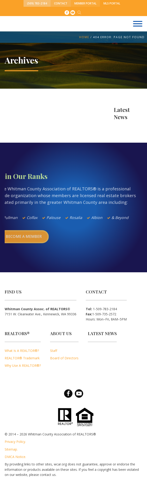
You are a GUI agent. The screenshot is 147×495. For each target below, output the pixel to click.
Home (84, 37)
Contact (60, 3)
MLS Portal (111, 3)
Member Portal (85, 3)
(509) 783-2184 (37, 3)
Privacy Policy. (15, 441)
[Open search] (79, 12)
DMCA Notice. (15, 457)
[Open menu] (137, 24)
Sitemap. (11, 449)
